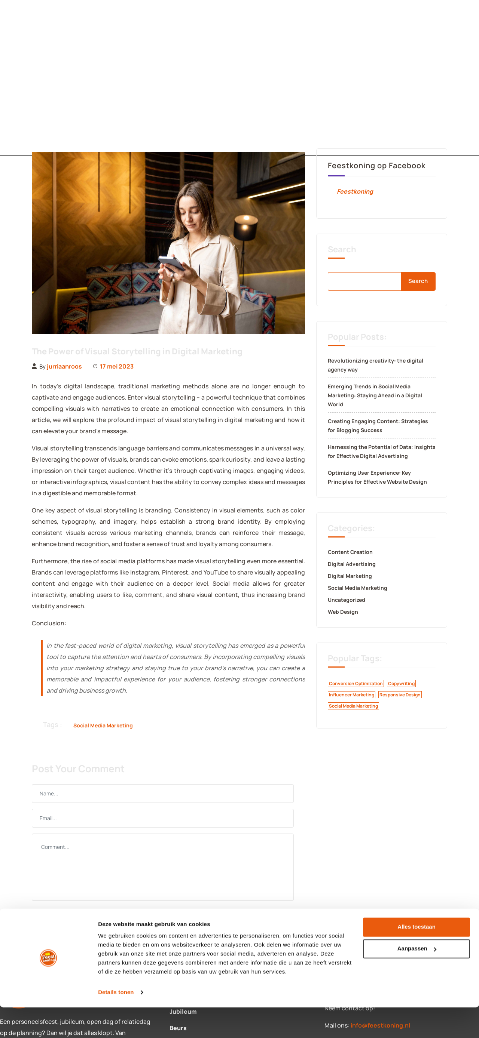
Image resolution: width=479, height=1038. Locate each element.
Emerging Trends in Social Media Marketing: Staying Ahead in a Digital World (375, 395)
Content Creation (350, 551)
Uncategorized (346, 599)
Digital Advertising (352, 563)
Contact (198, 78)
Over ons (265, 78)
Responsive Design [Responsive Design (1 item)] (400, 695)
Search (342, 249)
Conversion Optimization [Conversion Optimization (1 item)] (356, 683)
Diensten (130, 78)
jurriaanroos (64, 366)
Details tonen (116, 1023)
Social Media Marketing (103, 725)
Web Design (343, 611)
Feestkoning (355, 191)
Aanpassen (416, 979)
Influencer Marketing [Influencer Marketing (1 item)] (351, 695)
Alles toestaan (416, 958)
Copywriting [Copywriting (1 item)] (401, 683)
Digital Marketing (350, 575)
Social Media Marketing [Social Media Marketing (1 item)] (353, 706)
